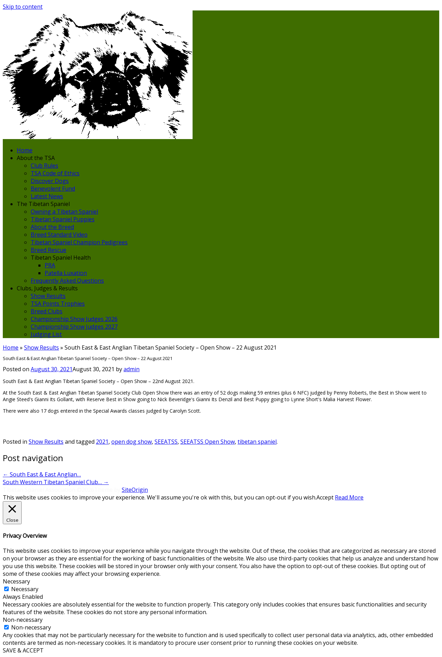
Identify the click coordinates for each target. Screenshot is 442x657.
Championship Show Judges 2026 (74, 319)
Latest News (47, 196)
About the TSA (36, 158)
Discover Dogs (50, 181)
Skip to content (23, 6)
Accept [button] (325, 497)
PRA (50, 265)
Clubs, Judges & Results (47, 288)
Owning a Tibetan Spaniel (64, 211)
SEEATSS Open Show (207, 441)
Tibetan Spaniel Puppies (63, 219)
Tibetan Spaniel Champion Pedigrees (79, 242)
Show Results (48, 296)
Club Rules (44, 165)
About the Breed (52, 227)
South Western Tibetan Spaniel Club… (56, 482)
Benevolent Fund (53, 188)
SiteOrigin (135, 490)
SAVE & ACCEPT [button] (23, 650)
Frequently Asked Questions (67, 280)
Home (24, 150)
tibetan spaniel (257, 441)
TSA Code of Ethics (55, 173)
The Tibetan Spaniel (43, 204)
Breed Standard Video (59, 234)
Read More (349, 497)
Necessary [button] (16, 581)
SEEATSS (166, 441)
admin (131, 369)
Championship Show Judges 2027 (74, 326)
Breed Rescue (48, 250)
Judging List (46, 334)
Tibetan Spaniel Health (61, 257)
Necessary (24, 589)
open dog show (131, 441)
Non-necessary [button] (23, 620)
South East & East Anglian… (42, 474)
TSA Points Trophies (58, 303)
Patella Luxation (66, 273)
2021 (102, 441)
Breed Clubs (46, 311)
